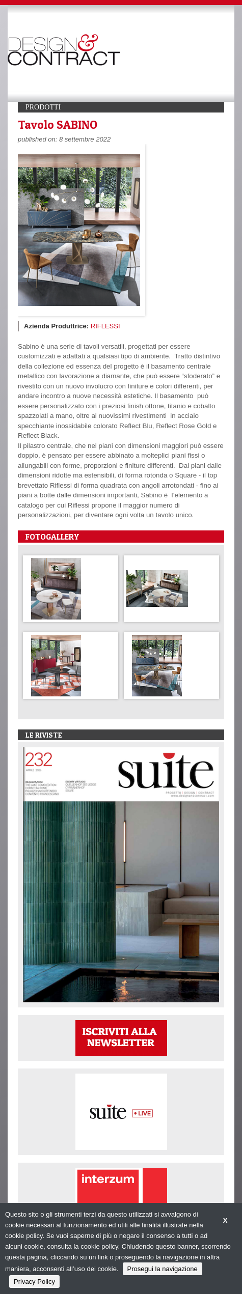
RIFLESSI (105, 326)
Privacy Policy (34, 1281)
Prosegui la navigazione (162, 1269)
